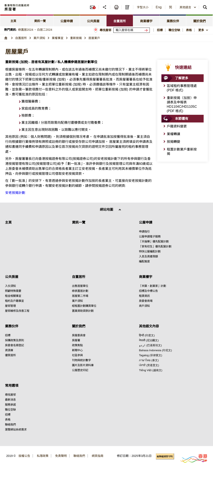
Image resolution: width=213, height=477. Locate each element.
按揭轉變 (173, 141)
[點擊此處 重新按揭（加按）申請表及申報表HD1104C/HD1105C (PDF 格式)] (182, 104)
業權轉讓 (173, 134)
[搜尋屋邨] (147, 30)
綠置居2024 (25, 29)
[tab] (13, 20)
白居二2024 (44, 29)
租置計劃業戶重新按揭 (182, 151)
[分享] (105, 7)
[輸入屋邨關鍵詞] (131, 30)
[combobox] (187, 7)
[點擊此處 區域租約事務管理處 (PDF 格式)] (182, 88)
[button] (187, 7)
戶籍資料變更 (177, 126)
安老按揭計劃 (15, 192)
